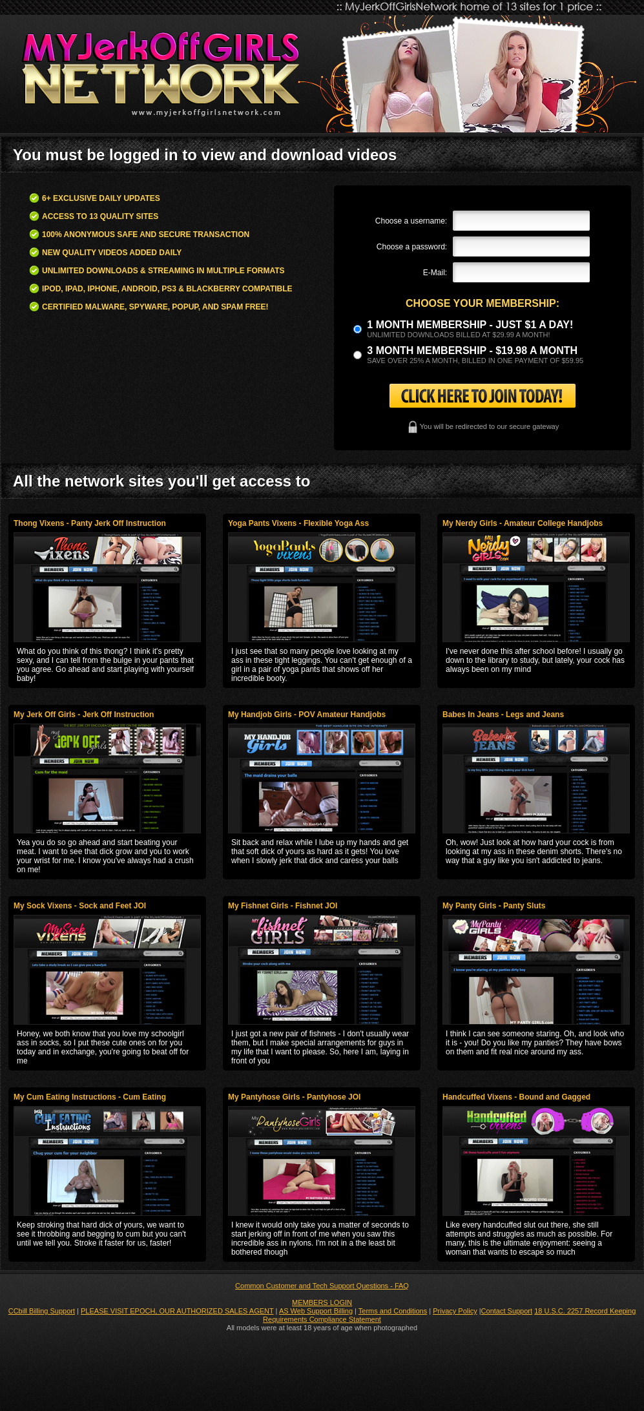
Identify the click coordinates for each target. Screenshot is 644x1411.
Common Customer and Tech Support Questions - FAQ (322, 1286)
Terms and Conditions (392, 1311)
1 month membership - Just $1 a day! (470, 324)
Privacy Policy (455, 1311)
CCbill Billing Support (41, 1311)
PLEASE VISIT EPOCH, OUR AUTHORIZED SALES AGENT (177, 1311)
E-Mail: (435, 272)
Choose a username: (411, 220)
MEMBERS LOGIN (322, 1302)
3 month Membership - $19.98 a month (472, 350)
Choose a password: (412, 246)
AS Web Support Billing (316, 1311)
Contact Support (507, 1311)
